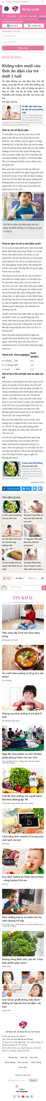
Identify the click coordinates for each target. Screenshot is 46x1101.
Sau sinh (32, 16)
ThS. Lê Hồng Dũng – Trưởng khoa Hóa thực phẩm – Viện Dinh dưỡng (21, 762)
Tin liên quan (11, 497)
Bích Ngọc (6, 844)
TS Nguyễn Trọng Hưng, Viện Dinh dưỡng (17, 803)
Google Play (36, 26)
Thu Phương (6, 680)
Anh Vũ (5, 884)
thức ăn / (32, 578)
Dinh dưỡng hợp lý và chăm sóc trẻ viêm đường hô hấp (22, 919)
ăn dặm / (20, 578)
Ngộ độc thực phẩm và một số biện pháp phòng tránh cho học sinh (22, 755)
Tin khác (23, 598)
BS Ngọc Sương (9, 102)
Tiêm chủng (36, 1062)
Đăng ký (33, 1080)
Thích (28, 489)
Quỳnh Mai (6, 1010)
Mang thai (11, 16)
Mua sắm (23, 1067)
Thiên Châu (6, 966)
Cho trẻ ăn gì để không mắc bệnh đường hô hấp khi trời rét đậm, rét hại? (21, 1003)
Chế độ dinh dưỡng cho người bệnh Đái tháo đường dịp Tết (22, 797)
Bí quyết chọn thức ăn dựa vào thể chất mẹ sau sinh (33, 518)
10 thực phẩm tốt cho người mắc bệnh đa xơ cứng (12, 566)
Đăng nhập (23, 48)
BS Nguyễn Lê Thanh (10, 640)
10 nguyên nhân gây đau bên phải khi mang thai (33, 542)
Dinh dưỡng (12, 57)
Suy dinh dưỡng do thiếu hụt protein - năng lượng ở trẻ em (23, 878)
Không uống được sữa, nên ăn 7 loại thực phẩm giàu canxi (22, 961)
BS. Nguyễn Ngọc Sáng (11, 721)
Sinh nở (22, 16)
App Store (14, 26)
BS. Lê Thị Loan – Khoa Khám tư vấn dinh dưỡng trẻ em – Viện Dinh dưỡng (23, 925)
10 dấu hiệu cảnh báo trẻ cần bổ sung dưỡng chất (32, 109)
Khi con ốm (23, 1062)
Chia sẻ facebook (13, 489)
